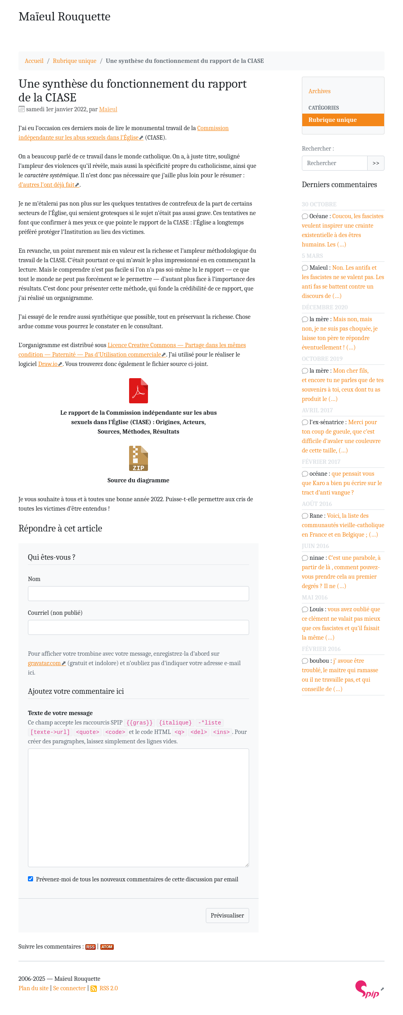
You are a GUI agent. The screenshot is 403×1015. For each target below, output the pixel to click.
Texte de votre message (60, 713)
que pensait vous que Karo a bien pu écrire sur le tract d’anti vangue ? (342, 483)
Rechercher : (318, 148)
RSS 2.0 (104, 988)
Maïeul (108, 109)
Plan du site (33, 988)
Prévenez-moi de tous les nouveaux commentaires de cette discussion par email (137, 879)
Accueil (34, 60)
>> (375, 163)
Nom (34, 579)
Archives (320, 91)
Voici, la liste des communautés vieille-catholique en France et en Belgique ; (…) (343, 525)
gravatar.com (44, 663)
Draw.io (47, 364)
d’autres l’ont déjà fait (46, 184)
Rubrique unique (74, 60)
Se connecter (69, 988)
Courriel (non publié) (55, 612)
